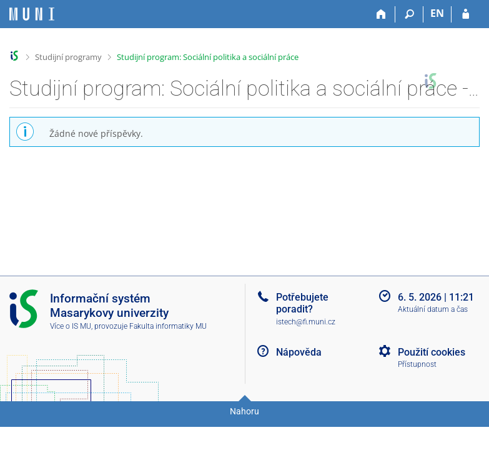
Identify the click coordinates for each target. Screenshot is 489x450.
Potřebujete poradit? (302, 303)
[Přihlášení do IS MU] (466, 14)
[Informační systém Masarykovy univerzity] (31, 14)
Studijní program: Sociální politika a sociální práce (208, 56)
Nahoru (244, 411)
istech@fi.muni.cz (305, 322)
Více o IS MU (70, 326)
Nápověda (299, 352)
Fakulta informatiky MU (168, 326)
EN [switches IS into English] (437, 13)
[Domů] (381, 14)
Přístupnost (417, 364)
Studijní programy (68, 56)
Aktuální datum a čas (433, 309)
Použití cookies (431, 352)
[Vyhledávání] (409, 14)
